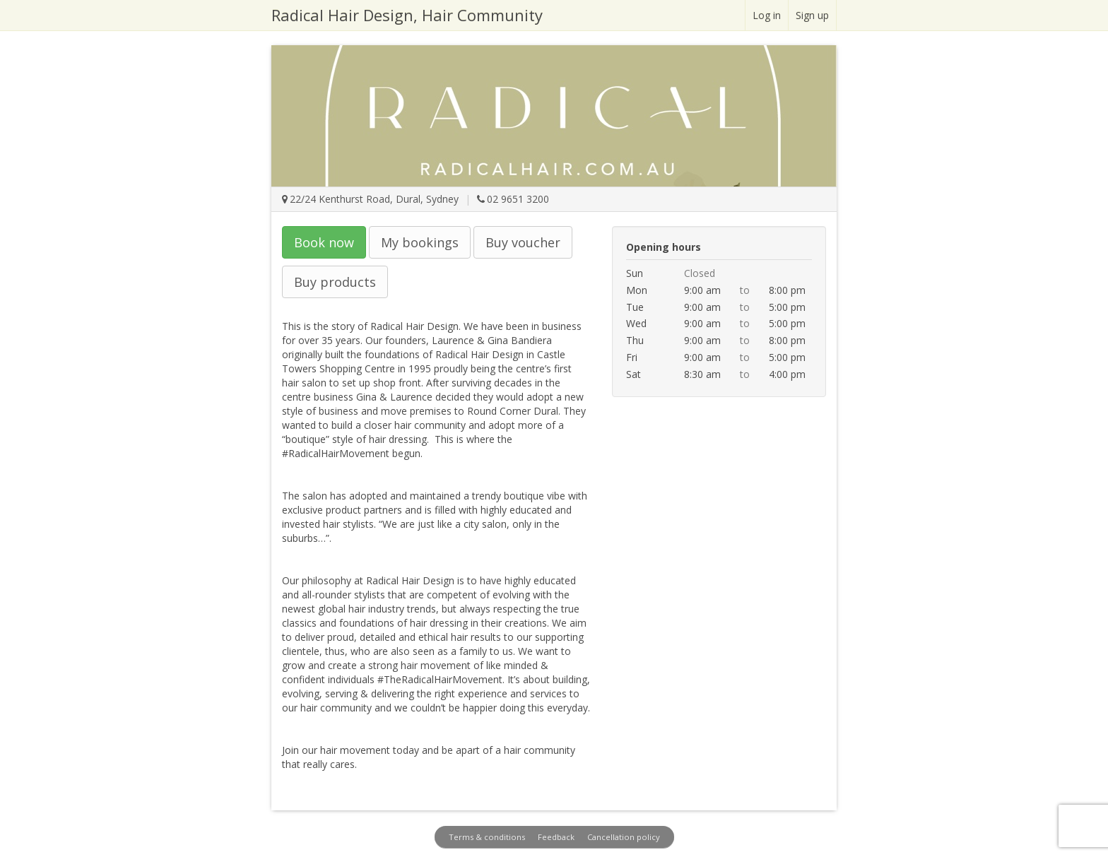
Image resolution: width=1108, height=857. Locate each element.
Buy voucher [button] (522, 242)
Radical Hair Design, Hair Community (407, 14)
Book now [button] (324, 242)
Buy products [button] (335, 281)
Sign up (812, 15)
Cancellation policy (623, 837)
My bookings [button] (420, 242)
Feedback (556, 837)
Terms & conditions (487, 837)
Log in (767, 15)
